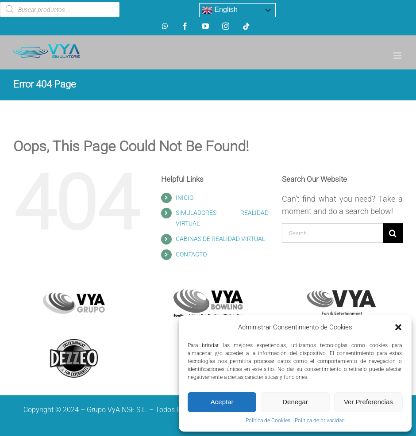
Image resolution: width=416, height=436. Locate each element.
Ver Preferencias (368, 401)
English (220, 10)
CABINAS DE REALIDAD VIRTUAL (220, 238)
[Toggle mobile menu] (398, 55)
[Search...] (332, 233)
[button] (398, 327)
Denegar (295, 401)
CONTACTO (191, 254)
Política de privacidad (320, 420)
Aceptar (222, 401)
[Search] (393, 233)
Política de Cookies (268, 420)
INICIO (184, 197)
